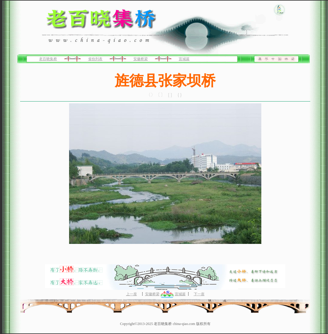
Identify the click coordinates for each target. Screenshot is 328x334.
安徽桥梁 (140, 59)
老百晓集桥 (48, 59)
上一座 (131, 294)
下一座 (199, 294)
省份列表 (95, 59)
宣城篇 (184, 59)
